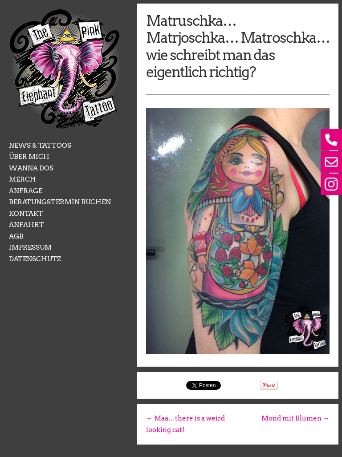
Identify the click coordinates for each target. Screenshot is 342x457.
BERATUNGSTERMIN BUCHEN (60, 202)
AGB (16, 236)
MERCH (22, 179)
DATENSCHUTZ (35, 259)
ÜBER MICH (29, 157)
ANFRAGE (25, 191)
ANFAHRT (26, 225)
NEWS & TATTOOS (40, 146)
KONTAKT (26, 214)
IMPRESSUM (30, 247)
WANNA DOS (31, 168)
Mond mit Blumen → (295, 418)
